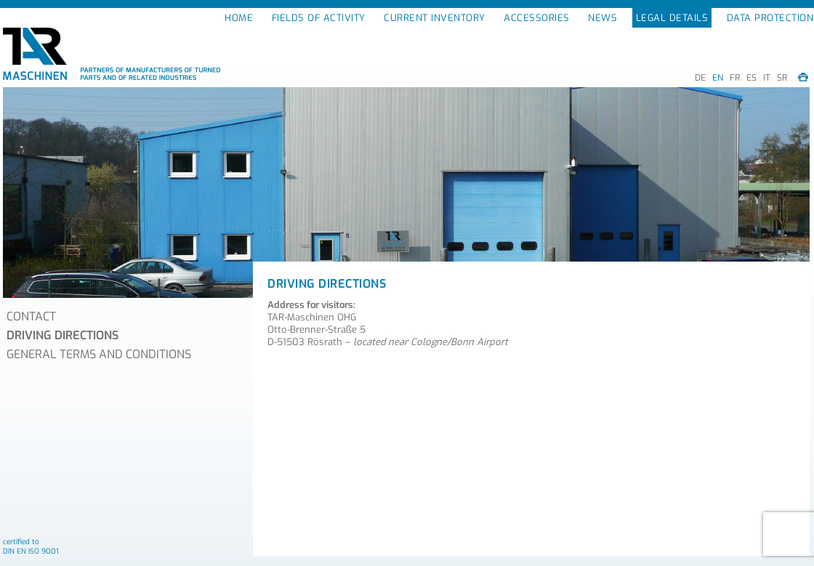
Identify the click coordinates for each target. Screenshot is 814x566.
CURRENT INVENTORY (434, 18)
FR (735, 78)
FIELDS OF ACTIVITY (319, 18)
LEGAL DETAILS (672, 18)
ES (751, 78)
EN (717, 78)
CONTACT (31, 316)
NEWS (602, 18)
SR (782, 78)
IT (766, 78)
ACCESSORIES (537, 18)
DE (700, 78)
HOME (239, 18)
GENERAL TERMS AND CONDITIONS (99, 354)
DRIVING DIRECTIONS (62, 335)
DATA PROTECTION (770, 18)
